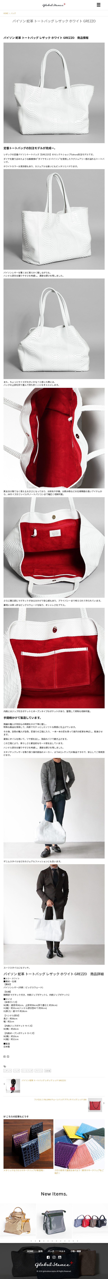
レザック (7, 1071)
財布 (40, 1251)
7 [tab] (56, 1240)
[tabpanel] (18, 1221)
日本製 (47, 1071)
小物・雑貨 (76, 1251)
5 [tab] (48, 1240)
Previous (5, 1221)
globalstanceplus (54, 7)
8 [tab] (60, 1240)
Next (104, 1221)
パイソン (38, 1071)
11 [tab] (73, 1240)
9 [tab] (65, 1240)
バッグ (13, 13)
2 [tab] (35, 1240)
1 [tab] (31, 1240)
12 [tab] (77, 1240)
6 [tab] (52, 1240)
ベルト (62, 1251)
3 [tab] (39, 1240)
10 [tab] (69, 1240)
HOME (7, 13)
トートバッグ (27, 1071)
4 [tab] (44, 1240)
